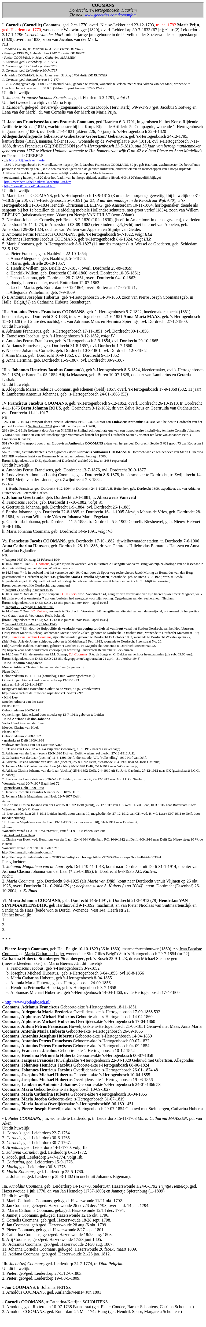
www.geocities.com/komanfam (111, 15)
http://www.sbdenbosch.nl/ (27, 1002)
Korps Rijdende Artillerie (27, 160)
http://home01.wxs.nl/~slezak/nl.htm (30, 186)
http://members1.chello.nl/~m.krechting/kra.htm (37, 182)
